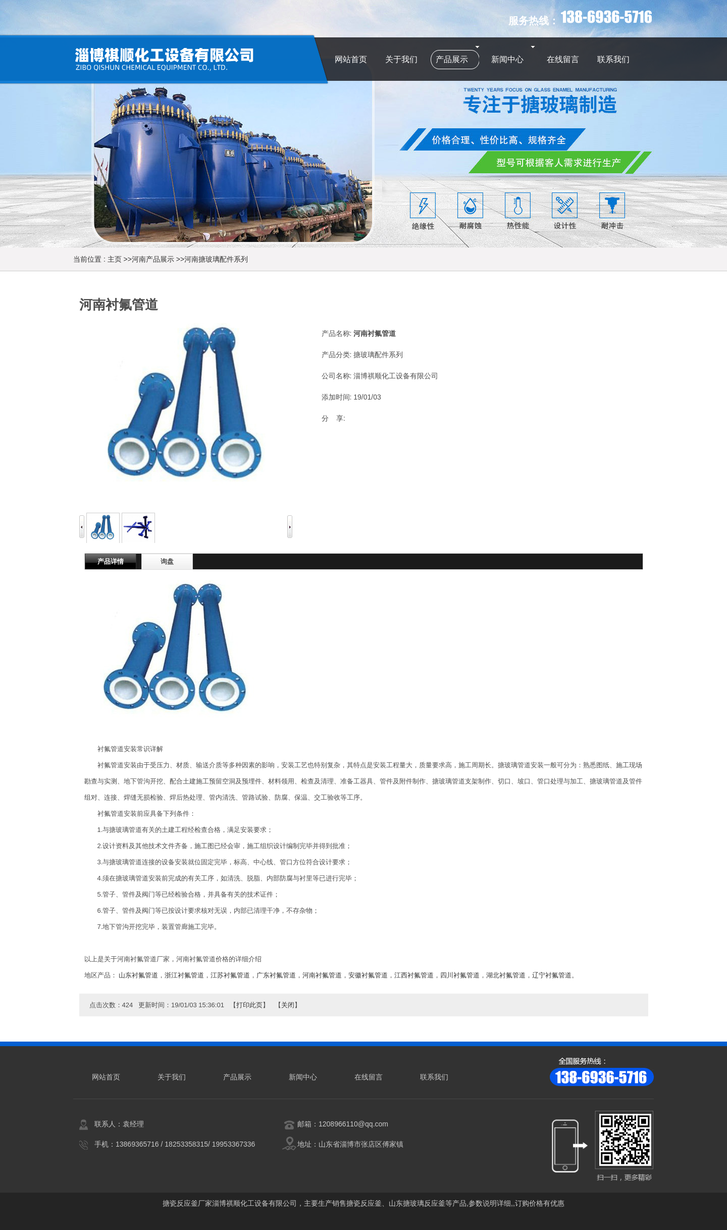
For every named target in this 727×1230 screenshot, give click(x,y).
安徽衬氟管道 (368, 975)
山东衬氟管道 (138, 975)
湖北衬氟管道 (506, 975)
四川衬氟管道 (460, 975)
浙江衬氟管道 (184, 975)
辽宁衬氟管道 (552, 975)
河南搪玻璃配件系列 (216, 259)
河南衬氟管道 (322, 975)
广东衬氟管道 (276, 975)
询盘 (167, 561)
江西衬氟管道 (414, 975)
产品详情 (110, 561)
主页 (115, 259)
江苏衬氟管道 (230, 975)
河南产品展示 (153, 259)
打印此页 (249, 1005)
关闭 (287, 1005)
